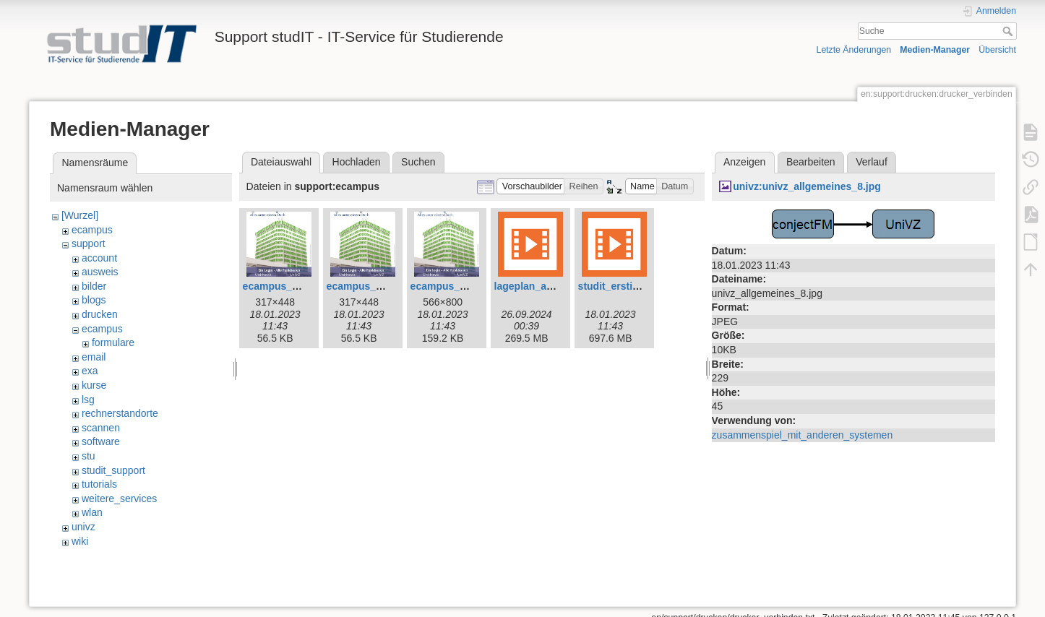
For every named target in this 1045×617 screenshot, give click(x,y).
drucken (100, 314)
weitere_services (119, 498)
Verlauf (871, 162)
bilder (94, 286)
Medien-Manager (935, 50)
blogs (94, 300)
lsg (88, 399)
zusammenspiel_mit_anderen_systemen (802, 435)
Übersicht (997, 50)
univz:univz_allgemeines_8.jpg (807, 186)
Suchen (418, 162)
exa (90, 370)
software (101, 441)
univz (83, 526)
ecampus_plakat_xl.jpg (465, 286)
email (94, 357)
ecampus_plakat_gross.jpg (308, 286)
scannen (101, 427)
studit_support (113, 470)
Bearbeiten (810, 162)
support (89, 243)
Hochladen (356, 162)
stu (88, 456)
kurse (94, 385)
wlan (92, 512)
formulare (113, 342)
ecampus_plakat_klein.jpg (389, 286)
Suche (1009, 31)
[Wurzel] (79, 215)
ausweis (100, 271)
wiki (80, 541)
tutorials (99, 484)
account (99, 258)
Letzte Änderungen (854, 50)
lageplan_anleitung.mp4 (551, 286)
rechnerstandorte (120, 413)
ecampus (92, 230)
